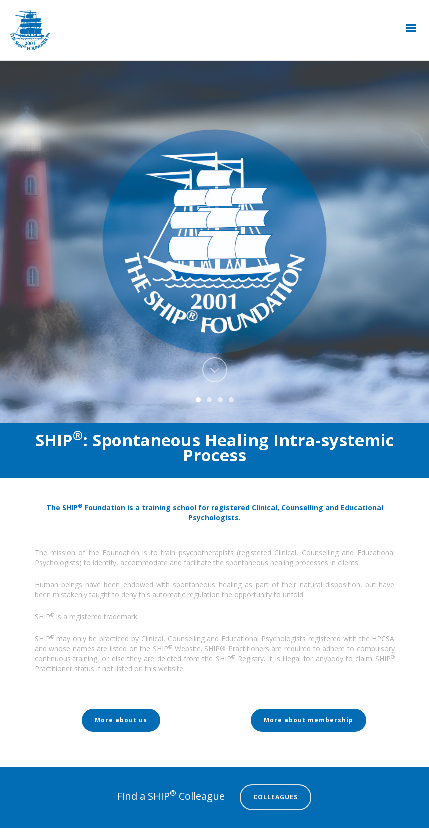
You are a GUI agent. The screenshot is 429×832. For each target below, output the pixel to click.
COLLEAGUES (275, 797)
